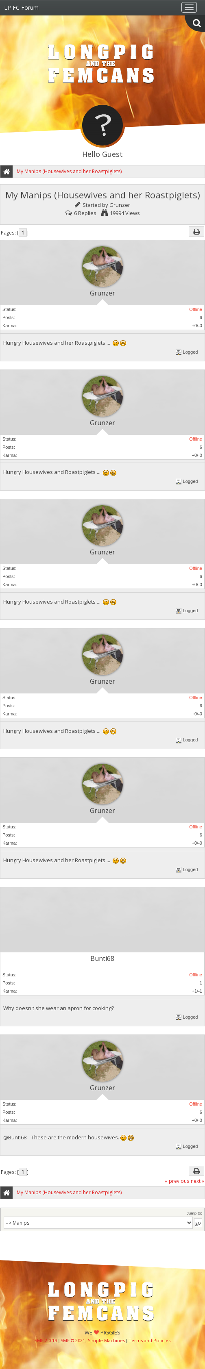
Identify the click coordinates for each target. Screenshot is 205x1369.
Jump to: (194, 1213)
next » (197, 1181)
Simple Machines (106, 1340)
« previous (177, 1181)
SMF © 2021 (73, 1340)
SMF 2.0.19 (46, 1340)
